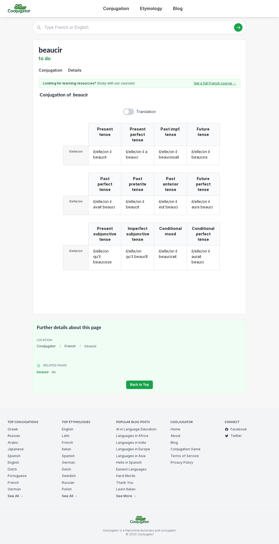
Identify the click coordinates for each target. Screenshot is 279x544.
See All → (15, 496)
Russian (14, 436)
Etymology (151, 8)
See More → (126, 496)
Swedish (69, 476)
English (13, 462)
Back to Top (139, 385)
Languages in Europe (133, 449)
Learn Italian (125, 489)
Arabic (13, 442)
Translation (146, 111)
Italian (66, 449)
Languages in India (131, 442)
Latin (65, 436)
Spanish (14, 456)
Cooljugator (46, 346)
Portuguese (17, 476)
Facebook (236, 429)
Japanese (16, 449)
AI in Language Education (136, 429)
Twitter (233, 436)
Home (175, 429)
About (175, 436)
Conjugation (116, 8)
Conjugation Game (186, 449)
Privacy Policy (182, 462)
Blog (178, 8)
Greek (13, 429)
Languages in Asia (130, 456)
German (14, 489)
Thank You (124, 483)
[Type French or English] (139, 27)
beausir (46, 372)
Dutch (12, 469)
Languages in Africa (132, 436)
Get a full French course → (215, 83)
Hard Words (125, 476)
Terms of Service (185, 456)
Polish (67, 489)
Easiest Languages (131, 469)
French (70, 346)
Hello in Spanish (129, 462)
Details (74, 70)
